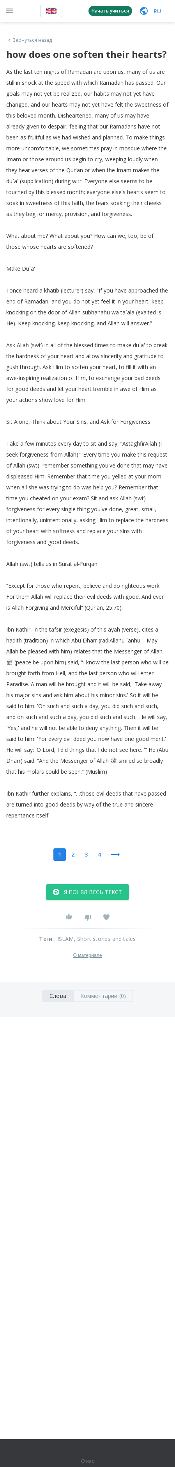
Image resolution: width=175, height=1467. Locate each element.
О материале (87, 955)
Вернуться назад (29, 40)
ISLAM (65, 938)
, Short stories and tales (105, 938)
